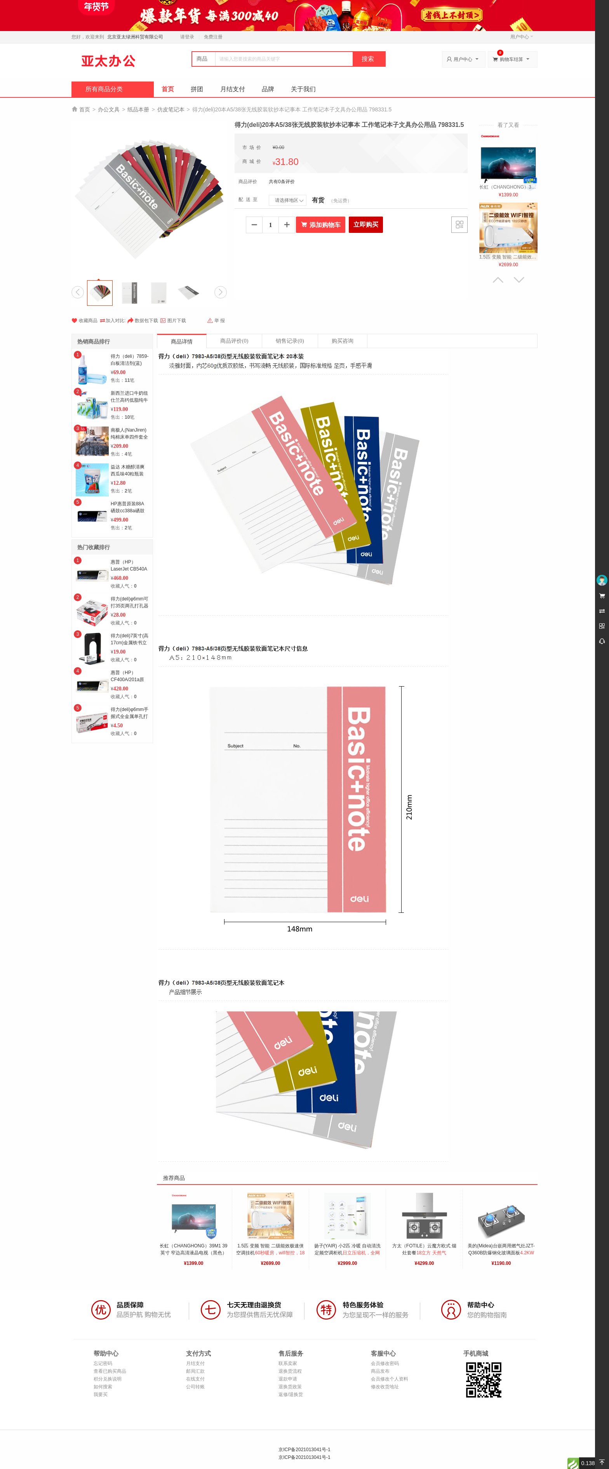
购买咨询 (342, 341)
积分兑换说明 (108, 1379)
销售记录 (290, 341)
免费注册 (213, 37)
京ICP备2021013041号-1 (304, 1449)
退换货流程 (290, 1371)
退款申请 (287, 1379)
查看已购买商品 (110, 1371)
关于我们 (303, 89)
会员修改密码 (385, 1363)
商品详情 (182, 342)
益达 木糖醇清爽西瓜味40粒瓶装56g (127, 474)
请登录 (187, 37)
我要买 (101, 1394)
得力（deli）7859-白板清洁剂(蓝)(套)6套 (129, 363)
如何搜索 (103, 1386)
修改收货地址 (385, 1386)
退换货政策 (290, 1386)
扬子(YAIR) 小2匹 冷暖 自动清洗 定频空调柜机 (348, 1253)
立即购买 (365, 224)
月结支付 (232, 89)
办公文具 (109, 109)
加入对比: (112, 320)
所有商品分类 (104, 89)
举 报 (216, 320)
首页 (168, 89)
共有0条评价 (282, 181)
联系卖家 (287, 1363)
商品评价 (234, 341)
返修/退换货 (290, 1394)
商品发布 (380, 1371)
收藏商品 (84, 320)
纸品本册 (138, 109)
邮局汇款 (195, 1371)
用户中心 (521, 37)
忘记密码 (103, 1363)
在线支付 (195, 1379)
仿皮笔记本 (170, 109)
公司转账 (195, 1386)
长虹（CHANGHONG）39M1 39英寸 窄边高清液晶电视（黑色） (193, 1253)
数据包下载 (142, 320)
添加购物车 (321, 224)
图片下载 (173, 320)
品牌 (268, 89)
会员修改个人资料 (389, 1379)
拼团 (197, 89)
